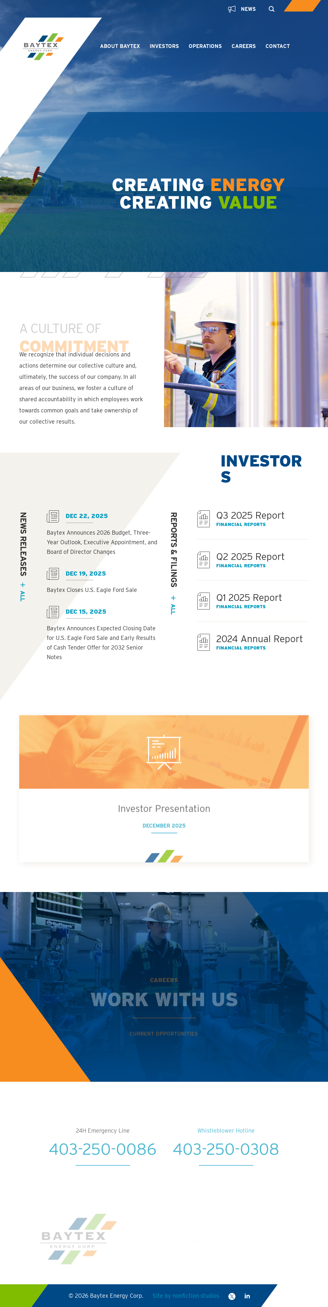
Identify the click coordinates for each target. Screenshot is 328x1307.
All (173, 609)
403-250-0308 (226, 1159)
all (22, 596)
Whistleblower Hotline (226, 1141)
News (242, 9)
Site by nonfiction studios (185, 1295)
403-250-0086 (103, 1159)
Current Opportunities (163, 1044)
